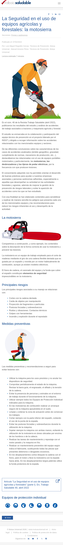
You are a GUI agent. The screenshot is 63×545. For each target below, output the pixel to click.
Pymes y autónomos (19, 35)
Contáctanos (32, 536)
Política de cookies (20, 532)
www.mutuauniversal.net (38, 529)
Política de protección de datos (44, 532)
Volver (8, 518)
